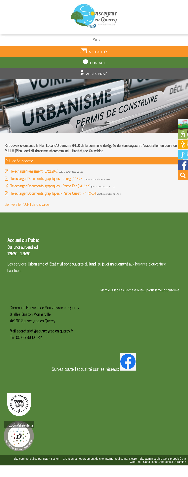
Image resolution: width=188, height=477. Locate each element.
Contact (97, 63)
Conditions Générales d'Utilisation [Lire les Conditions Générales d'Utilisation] (164, 461)
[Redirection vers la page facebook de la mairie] (183, 168)
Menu (96, 39)
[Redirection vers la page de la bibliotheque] (183, 158)
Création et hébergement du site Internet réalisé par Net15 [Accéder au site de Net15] (100, 458)
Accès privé (97, 74)
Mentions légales (112, 290)
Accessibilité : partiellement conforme (152, 290)
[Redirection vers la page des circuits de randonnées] (183, 138)
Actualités (98, 52)
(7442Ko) (53, 193)
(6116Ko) (50, 186)
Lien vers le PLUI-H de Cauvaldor (27, 204)
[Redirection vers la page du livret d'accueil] (183, 126)
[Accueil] (94, 17)
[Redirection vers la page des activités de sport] (183, 148)
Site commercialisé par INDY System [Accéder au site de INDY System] (36, 458)
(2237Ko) (48, 178)
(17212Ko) (34, 171)
